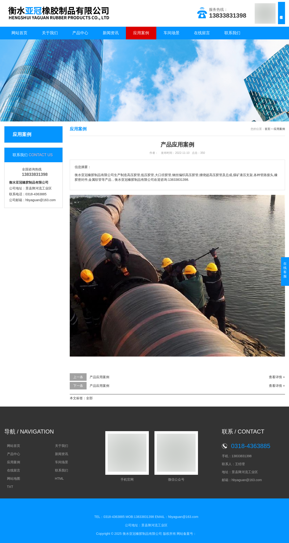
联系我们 (232, 33)
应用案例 (141, 33)
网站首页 (19, 33)
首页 (267, 129)
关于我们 (50, 33)
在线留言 (202, 33)
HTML (59, 478)
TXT (10, 487)
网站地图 (13, 478)
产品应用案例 (99, 377)
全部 (89, 398)
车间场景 (171, 33)
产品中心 (80, 33)
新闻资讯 (111, 33)
